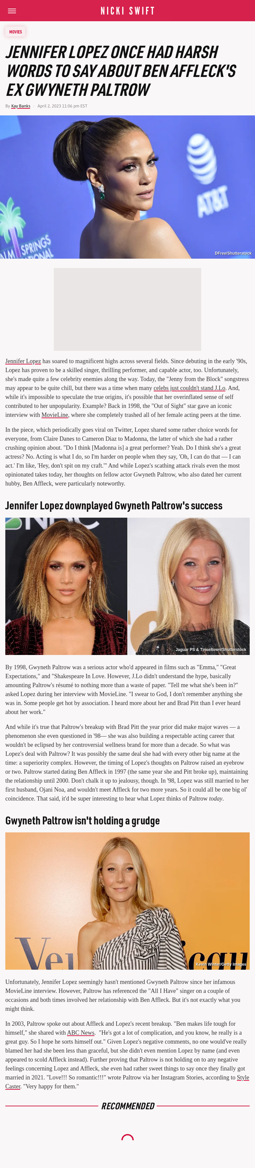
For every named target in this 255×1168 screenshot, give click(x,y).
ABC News (81, 1032)
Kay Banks (20, 105)
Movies (15, 31)
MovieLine (55, 415)
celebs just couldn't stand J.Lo (189, 388)
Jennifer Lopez (23, 361)
